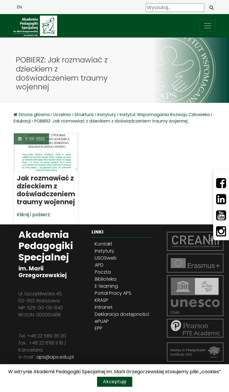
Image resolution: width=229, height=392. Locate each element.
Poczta (103, 272)
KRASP (101, 300)
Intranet (104, 307)
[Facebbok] (221, 183)
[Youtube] (221, 215)
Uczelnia (62, 114)
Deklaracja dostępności (122, 314)
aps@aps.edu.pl (55, 357)
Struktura (84, 114)
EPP (98, 328)
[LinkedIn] (221, 199)
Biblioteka (105, 279)
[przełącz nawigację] (207, 26)
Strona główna (34, 114)
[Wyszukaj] (175, 7)
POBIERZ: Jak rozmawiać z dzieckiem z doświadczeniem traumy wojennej (111, 121)
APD (99, 265)
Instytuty (106, 114)
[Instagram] (221, 231)
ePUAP (102, 321)
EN (19, 7)
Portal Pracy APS (113, 293)
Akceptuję (114, 381)
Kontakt (103, 244)
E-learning (106, 286)
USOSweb (106, 258)
